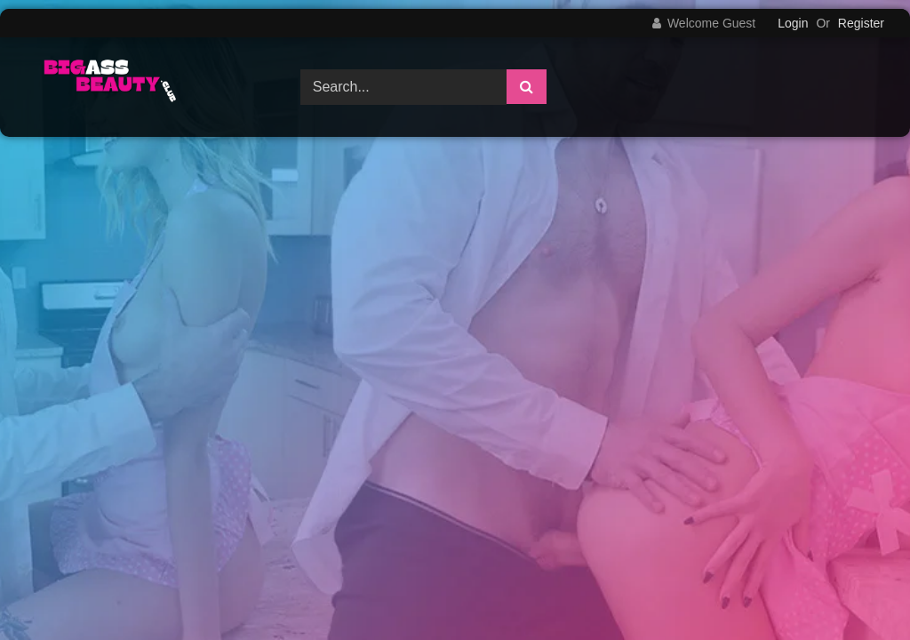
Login (793, 23)
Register (861, 23)
